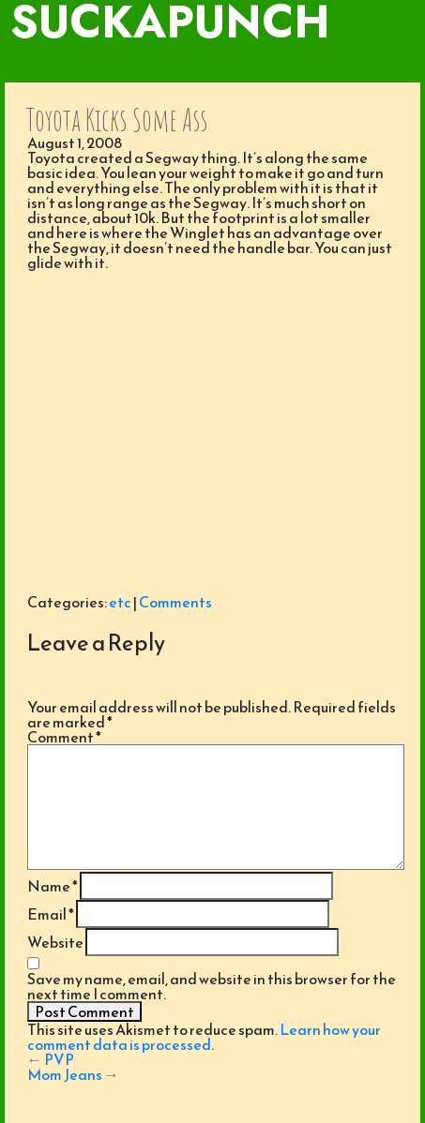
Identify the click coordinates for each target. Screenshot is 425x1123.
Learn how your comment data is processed (204, 1037)
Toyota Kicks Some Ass (116, 119)
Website (55, 942)
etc (120, 602)
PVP (50, 1059)
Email (50, 913)
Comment (64, 736)
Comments (175, 602)
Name (52, 885)
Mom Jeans (73, 1074)
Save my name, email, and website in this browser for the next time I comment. (211, 986)
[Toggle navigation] (212, 63)
